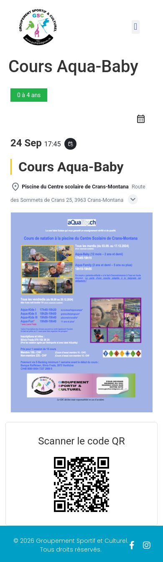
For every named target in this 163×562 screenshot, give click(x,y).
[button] (136, 27)
